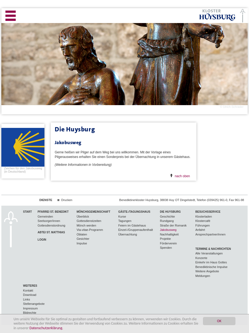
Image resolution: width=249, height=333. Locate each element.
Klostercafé (202, 220)
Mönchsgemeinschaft (93, 211)
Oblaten (82, 234)
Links (26, 299)
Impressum (30, 308)
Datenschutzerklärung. (46, 328)
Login (42, 239)
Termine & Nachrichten (213, 248)
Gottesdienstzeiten (89, 220)
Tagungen (124, 220)
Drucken (66, 200)
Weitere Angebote (207, 271)
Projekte (165, 238)
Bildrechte (29, 312)
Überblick (83, 216)
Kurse (122, 216)
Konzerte (201, 258)
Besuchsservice (208, 211)
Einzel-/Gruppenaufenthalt (135, 229)
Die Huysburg (170, 211)
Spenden (166, 247)
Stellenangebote (34, 303)
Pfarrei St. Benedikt (53, 211)
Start (27, 211)
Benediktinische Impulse (211, 267)
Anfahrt (200, 229)
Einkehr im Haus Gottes (211, 262)
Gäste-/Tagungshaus (134, 211)
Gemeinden (45, 216)
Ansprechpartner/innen (210, 234)
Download (29, 294)
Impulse (82, 243)
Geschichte (167, 216)
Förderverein (168, 243)
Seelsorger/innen (49, 220)
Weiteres (30, 285)
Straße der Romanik (173, 225)
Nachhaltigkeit (169, 234)
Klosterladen (203, 216)
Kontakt (28, 290)
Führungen (202, 225)
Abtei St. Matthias (51, 232)
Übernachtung (127, 234)
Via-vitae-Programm (90, 229)
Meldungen (202, 275)
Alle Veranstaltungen (209, 253)
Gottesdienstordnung (51, 225)
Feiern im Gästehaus (132, 225)
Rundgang (167, 220)
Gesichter (83, 238)
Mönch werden (86, 225)
